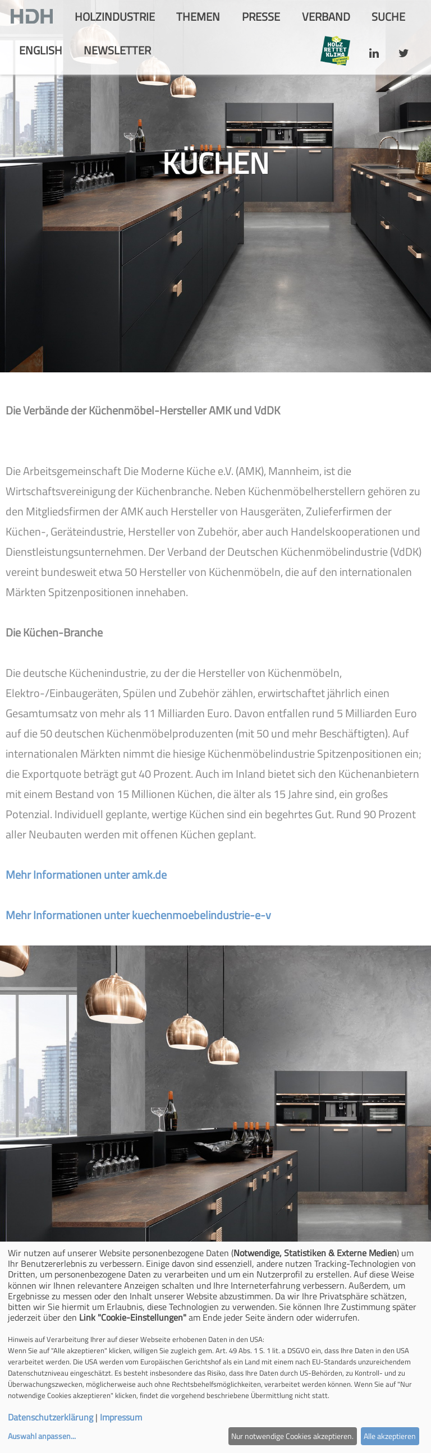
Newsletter (117, 50)
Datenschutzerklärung (50, 1417)
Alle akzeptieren (390, 1436)
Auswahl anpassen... (42, 1436)
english (40, 50)
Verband (326, 16)
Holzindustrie (115, 16)
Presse (261, 16)
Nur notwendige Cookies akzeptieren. (292, 1436)
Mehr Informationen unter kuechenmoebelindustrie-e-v (138, 915)
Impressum (121, 1417)
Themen (198, 16)
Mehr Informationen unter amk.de (86, 874)
